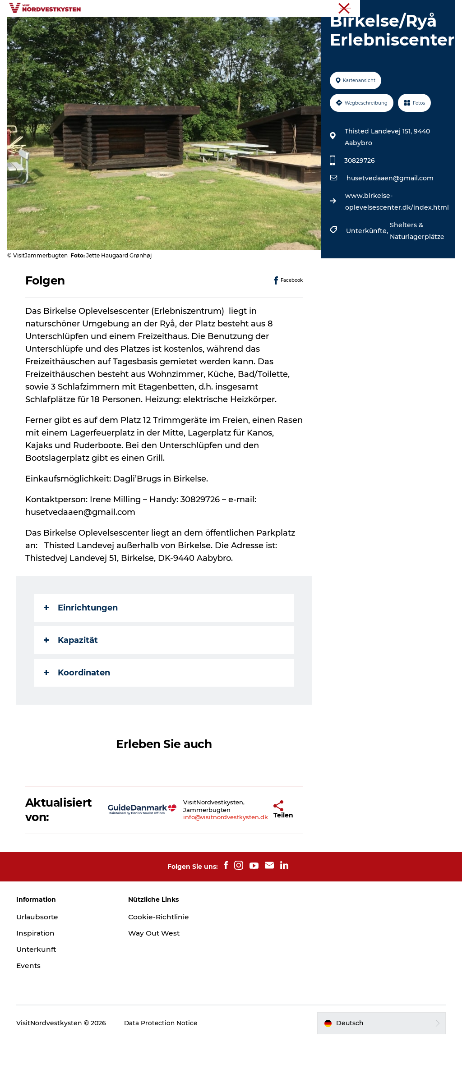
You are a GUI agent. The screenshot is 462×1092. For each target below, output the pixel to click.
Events (257, 29)
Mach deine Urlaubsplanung (231, 38)
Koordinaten (79, 724)
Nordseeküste (434, 8)
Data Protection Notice (163, 1074)
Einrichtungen (83, 659)
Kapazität (73, 691)
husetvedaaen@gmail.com (389, 229)
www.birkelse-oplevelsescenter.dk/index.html (396, 253)
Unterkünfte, (367, 282)
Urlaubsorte (162, 29)
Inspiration (214, 29)
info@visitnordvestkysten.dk (201, 868)
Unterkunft (301, 29)
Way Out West (155, 984)
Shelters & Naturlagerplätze (416, 282)
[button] (249, 861)
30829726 (358, 212)
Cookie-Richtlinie (160, 968)
